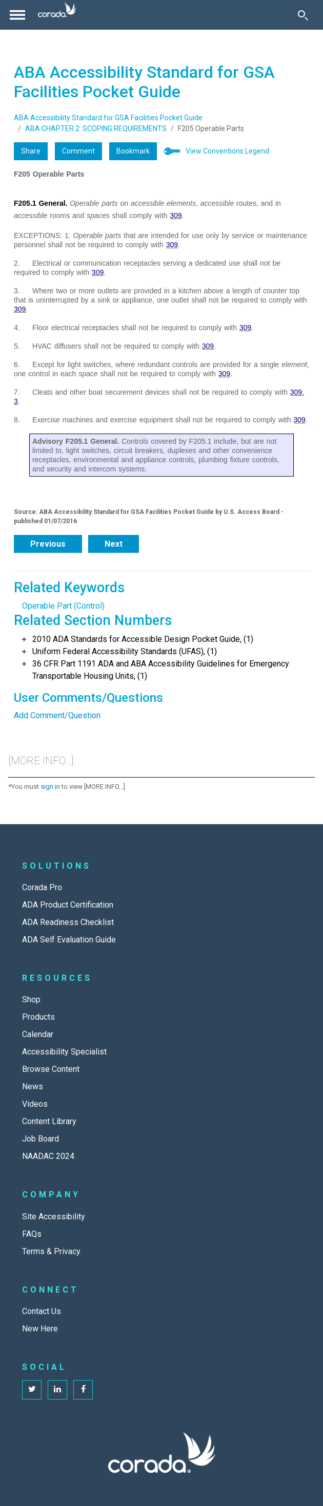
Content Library (49, 1121)
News (32, 1086)
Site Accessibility (53, 1216)
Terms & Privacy (51, 1251)
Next (114, 544)
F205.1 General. (41, 203)
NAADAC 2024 (48, 1156)
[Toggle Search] (303, 15)
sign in (50, 786)
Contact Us (41, 1311)
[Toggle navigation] (17, 15)
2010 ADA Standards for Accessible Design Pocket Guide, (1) (142, 639)
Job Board (40, 1139)
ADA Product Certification (67, 905)
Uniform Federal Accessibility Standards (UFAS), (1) (124, 651)
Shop (31, 999)
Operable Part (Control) (63, 606)
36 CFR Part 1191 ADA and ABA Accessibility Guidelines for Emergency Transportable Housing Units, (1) (160, 670)
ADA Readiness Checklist (68, 922)
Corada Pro (42, 887)
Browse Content (50, 1069)
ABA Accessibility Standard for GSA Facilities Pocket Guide (108, 118)
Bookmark (133, 151)
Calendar (37, 1034)
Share (31, 151)
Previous (48, 544)
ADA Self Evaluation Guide (69, 939)
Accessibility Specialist (64, 1052)
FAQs (32, 1234)
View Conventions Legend (227, 151)
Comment (78, 151)
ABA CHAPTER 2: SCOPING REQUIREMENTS (96, 128)
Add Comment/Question (57, 715)
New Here (40, 1328)
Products (38, 1017)
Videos (35, 1104)
